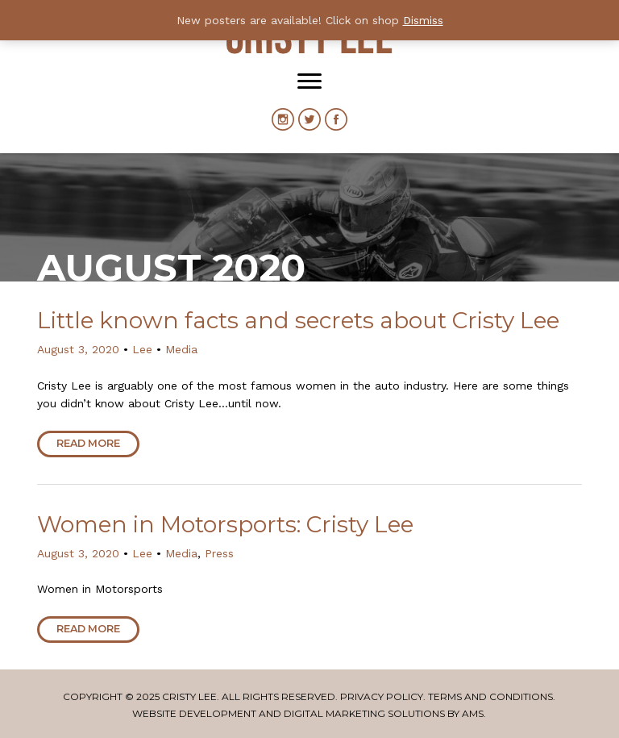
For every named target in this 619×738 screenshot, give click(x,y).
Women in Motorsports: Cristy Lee (225, 524)
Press (219, 553)
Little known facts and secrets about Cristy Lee (298, 320)
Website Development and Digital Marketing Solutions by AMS (308, 713)
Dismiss (423, 20)
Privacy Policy (381, 696)
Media (181, 349)
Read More (88, 443)
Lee (142, 349)
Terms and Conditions (490, 696)
